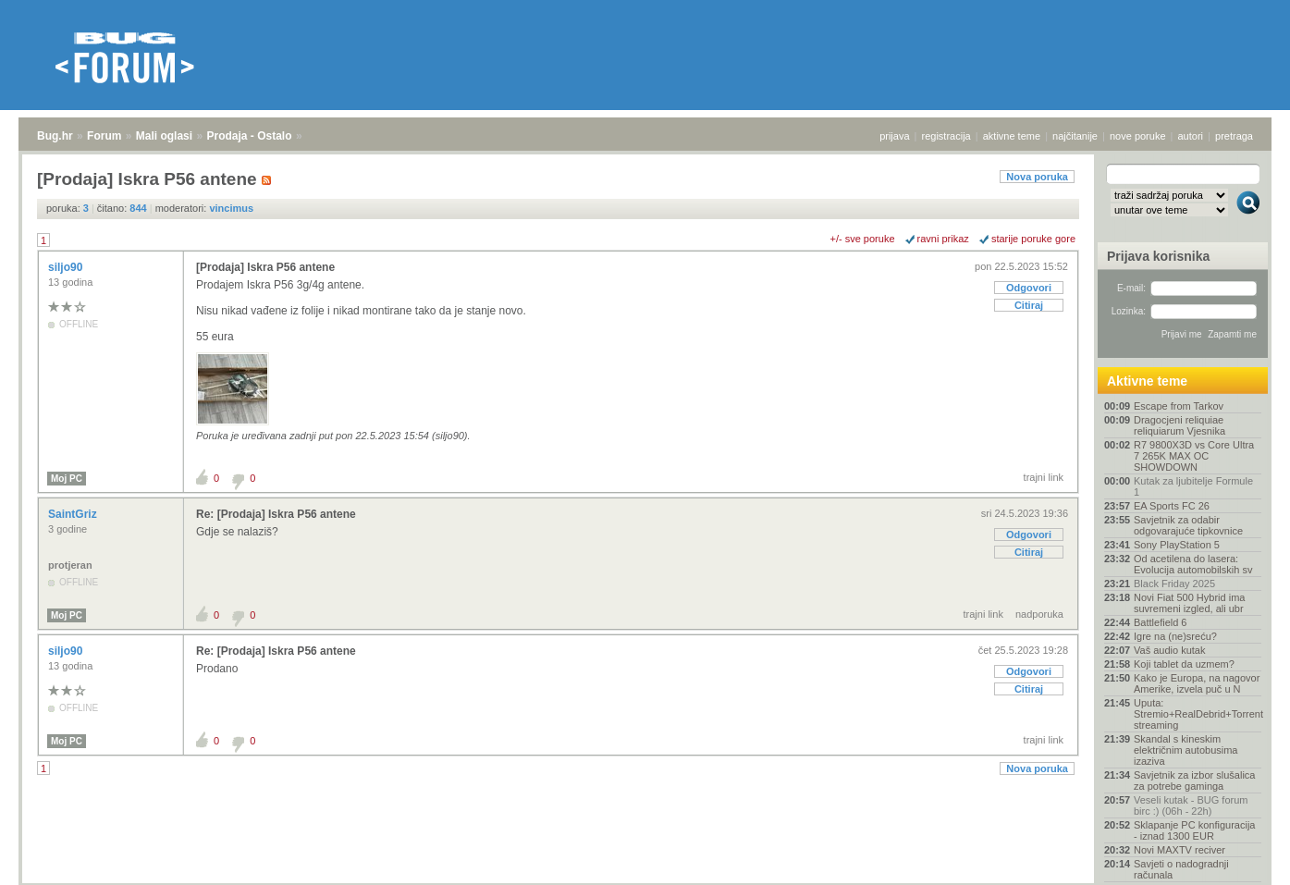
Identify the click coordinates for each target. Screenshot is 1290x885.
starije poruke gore (1033, 238)
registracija (946, 135)
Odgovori (1028, 287)
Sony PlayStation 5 (1177, 544)
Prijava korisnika (1158, 256)
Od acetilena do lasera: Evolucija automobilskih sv (1193, 564)
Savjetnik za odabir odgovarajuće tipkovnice (1188, 525)
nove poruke (1138, 135)
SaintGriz (74, 514)
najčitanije (1075, 135)
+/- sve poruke (862, 238)
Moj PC (66, 478)
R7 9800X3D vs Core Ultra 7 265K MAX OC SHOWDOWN (1194, 456)
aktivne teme (1011, 135)
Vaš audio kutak (1169, 650)
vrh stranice (1239, 858)
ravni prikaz (943, 238)
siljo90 (67, 267)
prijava (894, 135)
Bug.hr (55, 135)
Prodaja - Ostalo (249, 135)
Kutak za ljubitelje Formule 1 (1193, 486)
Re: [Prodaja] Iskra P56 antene (276, 514)
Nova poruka (1037, 176)
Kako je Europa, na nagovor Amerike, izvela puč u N (1196, 683)
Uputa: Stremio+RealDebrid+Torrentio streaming (1197, 714)
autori (1191, 135)
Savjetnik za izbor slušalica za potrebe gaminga (1194, 780)
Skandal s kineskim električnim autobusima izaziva (1186, 750)
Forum (104, 135)
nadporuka (1039, 614)
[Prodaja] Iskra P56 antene (265, 267)
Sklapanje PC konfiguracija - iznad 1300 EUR (1194, 830)
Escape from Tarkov (1178, 406)
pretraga (1234, 135)
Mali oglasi (164, 135)
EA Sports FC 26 (1172, 505)
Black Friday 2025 (1174, 583)
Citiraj (1028, 305)
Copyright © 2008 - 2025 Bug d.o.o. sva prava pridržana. (645, 879)
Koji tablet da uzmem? (1184, 664)
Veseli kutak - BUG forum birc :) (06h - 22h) (1191, 805)
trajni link (1043, 477)
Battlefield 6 (1160, 622)
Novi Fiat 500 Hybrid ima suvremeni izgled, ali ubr (1189, 603)
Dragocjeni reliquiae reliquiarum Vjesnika (1179, 425)
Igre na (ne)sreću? (1175, 636)
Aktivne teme (1147, 381)
